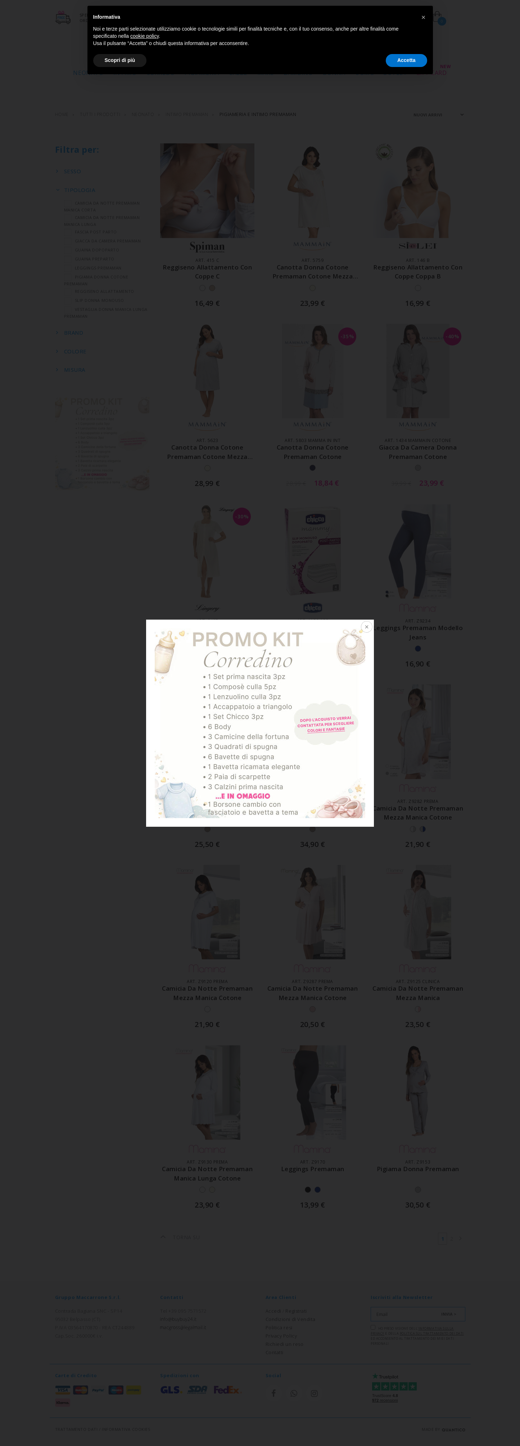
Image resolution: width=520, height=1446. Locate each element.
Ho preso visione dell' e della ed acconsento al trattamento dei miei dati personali (417, 1335)
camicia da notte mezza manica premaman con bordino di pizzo (207, 818)
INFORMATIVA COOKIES (126, 1429)
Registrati (296, 1310)
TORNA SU (180, 1237)
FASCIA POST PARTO (90, 232)
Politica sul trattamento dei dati (432, 1333)
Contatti (275, 1352)
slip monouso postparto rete (312, 628)
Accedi (273, 1310)
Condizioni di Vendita (291, 1319)
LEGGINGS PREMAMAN (93, 268)
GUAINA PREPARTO (89, 259)
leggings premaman (312, 1169)
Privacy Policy (281, 1335)
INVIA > (448, 1313)
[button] (423, 17)
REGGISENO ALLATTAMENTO (99, 292)
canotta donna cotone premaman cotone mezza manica (312, 277)
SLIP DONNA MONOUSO (94, 301)
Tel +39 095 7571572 (183, 1310)
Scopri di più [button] (120, 60)
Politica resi (279, 1327)
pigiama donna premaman (417, 1169)
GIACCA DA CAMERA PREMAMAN (102, 241)
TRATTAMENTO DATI (76, 1429)
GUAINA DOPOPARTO (91, 250)
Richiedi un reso (285, 1343)
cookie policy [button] (144, 36)
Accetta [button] (406, 60)
